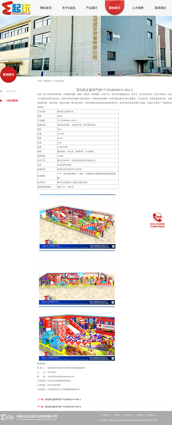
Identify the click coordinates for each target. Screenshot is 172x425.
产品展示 (117, 415)
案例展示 (8, 74)
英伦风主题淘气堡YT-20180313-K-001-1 (63, 399)
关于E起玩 (105, 415)
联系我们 (150, 415)
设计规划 (11, 91)
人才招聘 (139, 415)
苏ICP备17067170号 (150, 420)
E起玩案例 (12, 100)
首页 (40, 81)
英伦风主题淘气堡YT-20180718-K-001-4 (63, 407)
